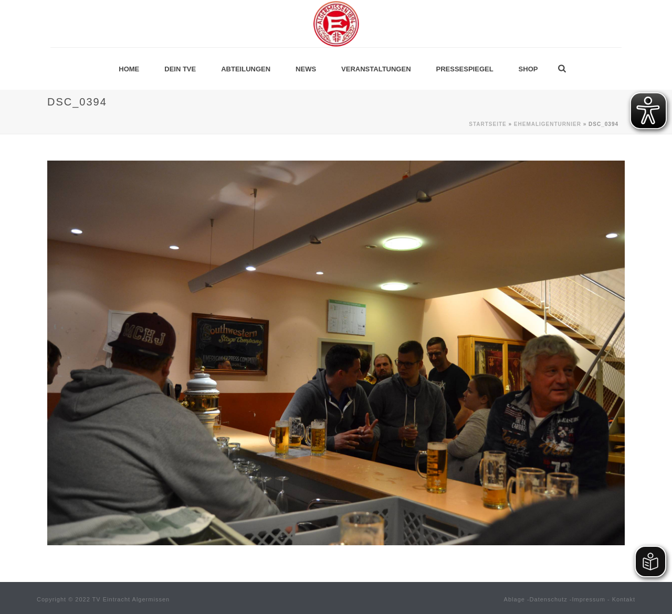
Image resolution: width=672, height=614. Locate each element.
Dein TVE (180, 69)
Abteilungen (245, 69)
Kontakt (623, 599)
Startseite (487, 124)
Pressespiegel (465, 69)
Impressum (588, 599)
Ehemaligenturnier (547, 124)
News (306, 69)
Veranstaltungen (376, 69)
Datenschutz (549, 599)
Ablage (514, 599)
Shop (528, 69)
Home (129, 69)
